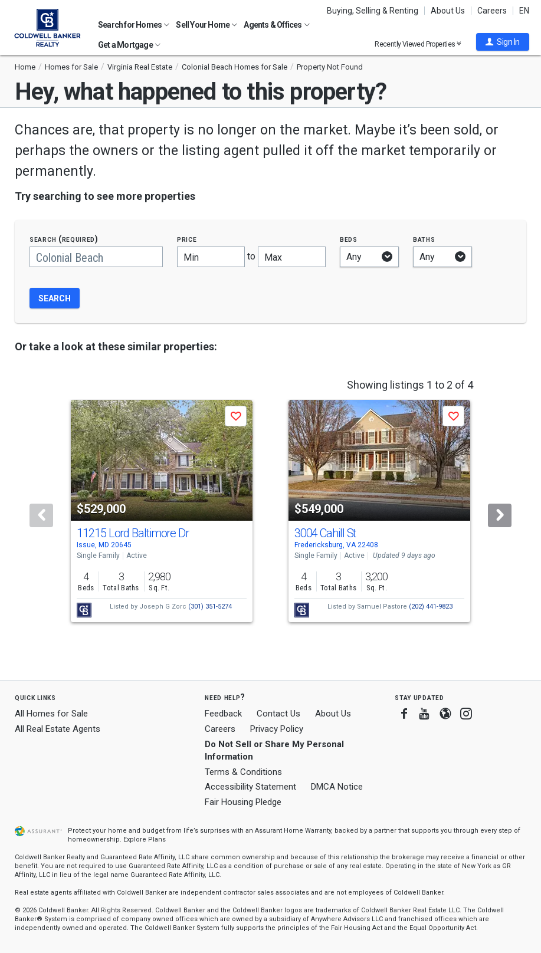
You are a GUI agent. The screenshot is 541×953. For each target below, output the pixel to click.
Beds (349, 239)
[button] (502, 42)
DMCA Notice (337, 786)
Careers (492, 10)
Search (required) (64, 239)
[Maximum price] (292, 257)
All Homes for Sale (51, 713)
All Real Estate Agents (57, 729)
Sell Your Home (206, 24)
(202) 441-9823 (431, 606)
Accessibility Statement (250, 786)
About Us (448, 10)
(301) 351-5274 (210, 606)
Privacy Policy (276, 729)
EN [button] (524, 10)
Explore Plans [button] (144, 839)
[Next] (500, 515)
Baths (424, 239)
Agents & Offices (276, 24)
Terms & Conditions (243, 772)
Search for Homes (133, 24)
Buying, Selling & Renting (372, 10)
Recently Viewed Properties (418, 44)
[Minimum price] (211, 257)
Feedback (223, 713)
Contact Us (278, 713)
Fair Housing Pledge (243, 802)
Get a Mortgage (129, 45)
